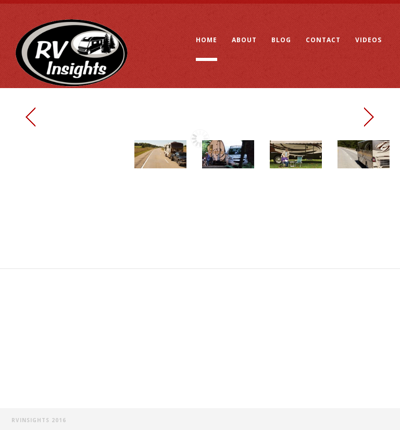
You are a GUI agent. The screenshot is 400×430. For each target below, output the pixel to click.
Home (206, 40)
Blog (281, 40)
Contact (323, 40)
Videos (368, 40)
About (244, 40)
